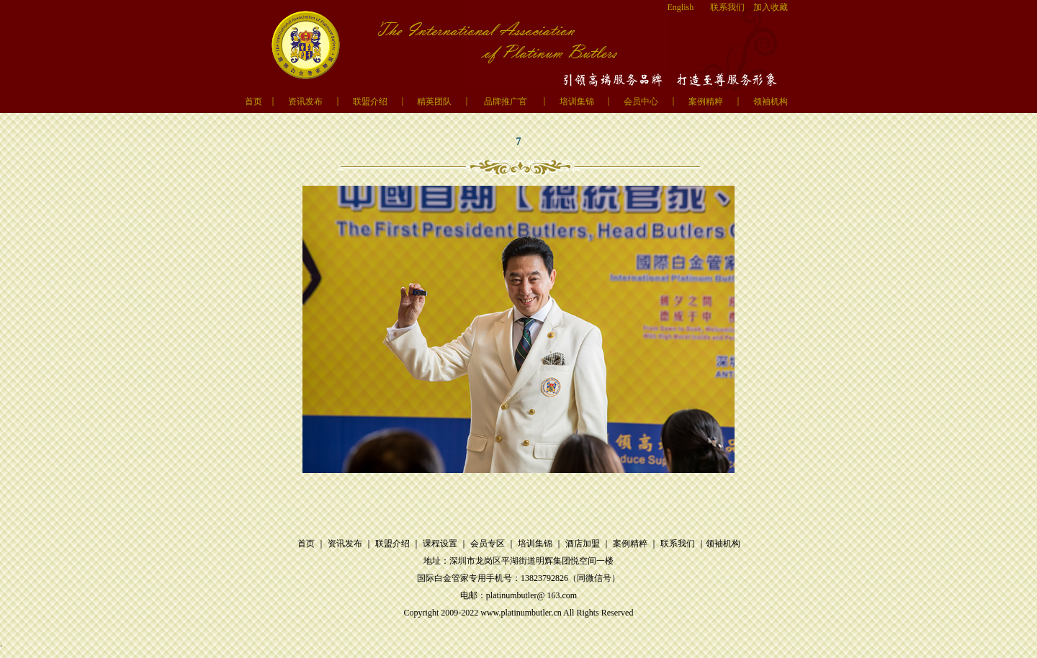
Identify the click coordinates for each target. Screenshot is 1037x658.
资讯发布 (305, 101)
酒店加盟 (582, 543)
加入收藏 (770, 7)
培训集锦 (577, 101)
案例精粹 (705, 101)
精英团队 (434, 101)
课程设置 (440, 543)
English (681, 7)
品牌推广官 (505, 101)
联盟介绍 (370, 101)
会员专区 (487, 543)
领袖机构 (770, 101)
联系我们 (727, 7)
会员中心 (641, 101)
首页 (253, 101)
